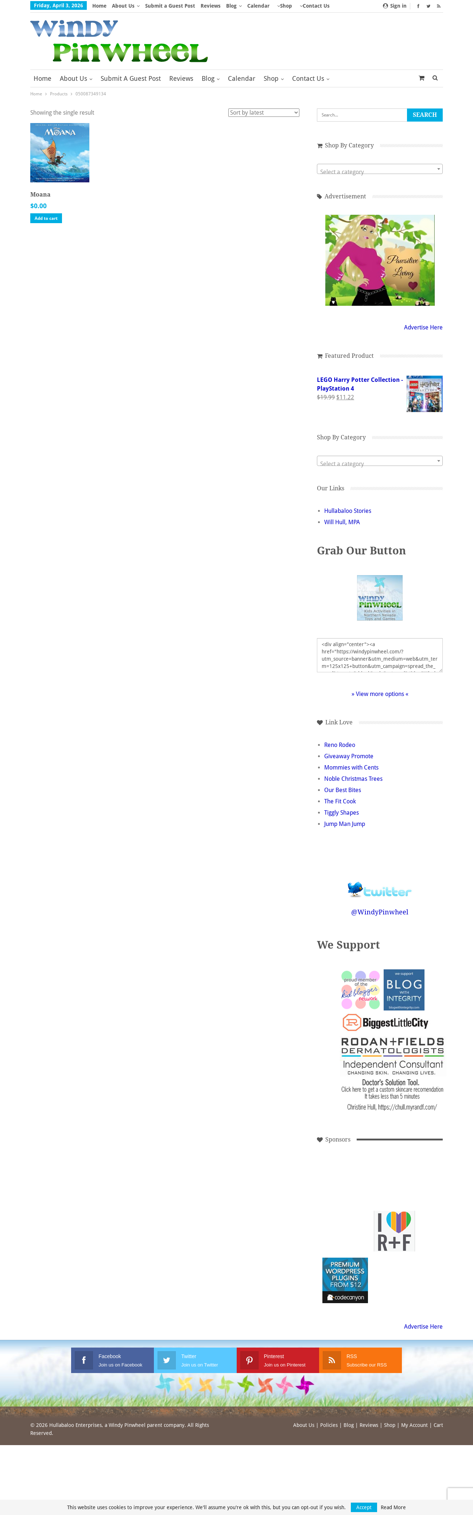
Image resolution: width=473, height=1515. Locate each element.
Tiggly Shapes (341, 812)
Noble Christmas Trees (353, 778)
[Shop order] (263, 112)
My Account (414, 1425)
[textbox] (379, 172)
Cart (438, 1425)
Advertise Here (423, 327)
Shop (286, 6)
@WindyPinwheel (379, 912)
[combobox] (380, 169)
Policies (329, 1425)
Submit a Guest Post (170, 6)
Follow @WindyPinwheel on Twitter (380, 884)
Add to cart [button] (46, 218)
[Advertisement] (345, 1182)
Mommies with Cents (351, 767)
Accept (364, 1507)
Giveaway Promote (348, 756)
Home (99, 6)
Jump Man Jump (344, 823)
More (306, 6)
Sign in (395, 6)
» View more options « (380, 694)
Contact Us (308, 78)
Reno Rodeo (339, 744)
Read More (393, 1507)
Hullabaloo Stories (347, 510)
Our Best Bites (342, 790)
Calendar (258, 6)
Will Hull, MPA (342, 522)
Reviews (211, 6)
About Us (123, 6)
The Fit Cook (340, 801)
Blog (231, 6)
